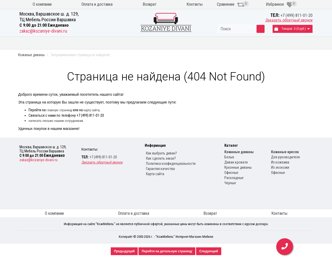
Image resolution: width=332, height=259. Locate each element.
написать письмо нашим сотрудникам (56, 121)
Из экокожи (280, 167)
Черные (230, 183)
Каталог (231, 145)
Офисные (231, 173)
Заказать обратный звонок (289, 20)
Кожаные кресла (248, 42)
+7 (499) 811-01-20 (296, 15)
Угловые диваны (148, 42)
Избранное (279, 5)
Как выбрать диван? (161, 153)
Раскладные (234, 178)
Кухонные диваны (198, 42)
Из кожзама (280, 162)
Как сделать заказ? (161, 158)
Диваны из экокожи (97, 42)
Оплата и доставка (97, 4)
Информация (155, 145)
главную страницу (59, 110)
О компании (42, 4)
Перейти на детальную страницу (167, 251)
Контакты (194, 4)
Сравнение (231, 5)
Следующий (208, 251)
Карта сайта (155, 174)
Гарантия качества (160, 169)
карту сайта (91, 110)
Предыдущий (124, 251)
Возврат (149, 4)
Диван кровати (236, 162)
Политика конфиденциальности (171, 163)
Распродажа (292, 42)
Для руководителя (285, 157)
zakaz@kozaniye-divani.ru (43, 31)
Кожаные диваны (44, 42)
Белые (229, 157)
